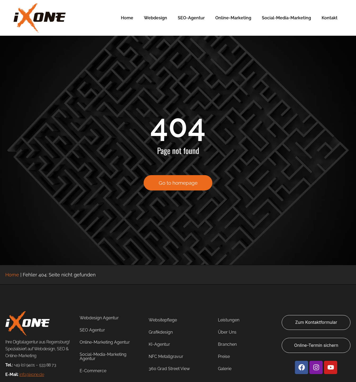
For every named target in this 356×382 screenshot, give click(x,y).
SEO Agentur (92, 330)
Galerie (224, 368)
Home (127, 17)
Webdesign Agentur (99, 317)
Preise (224, 356)
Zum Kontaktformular (316, 322)
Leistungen (228, 319)
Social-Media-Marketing (286, 17)
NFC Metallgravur (166, 356)
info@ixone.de (31, 374)
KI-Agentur (159, 344)
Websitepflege (163, 319)
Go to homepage (178, 186)
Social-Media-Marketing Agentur (103, 356)
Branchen (227, 344)
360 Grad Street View (169, 368)
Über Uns (227, 332)
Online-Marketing (233, 17)
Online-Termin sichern (316, 345)
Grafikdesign (161, 332)
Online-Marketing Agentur (105, 342)
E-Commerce (93, 370)
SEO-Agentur (191, 17)
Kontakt (329, 17)
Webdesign (155, 17)
